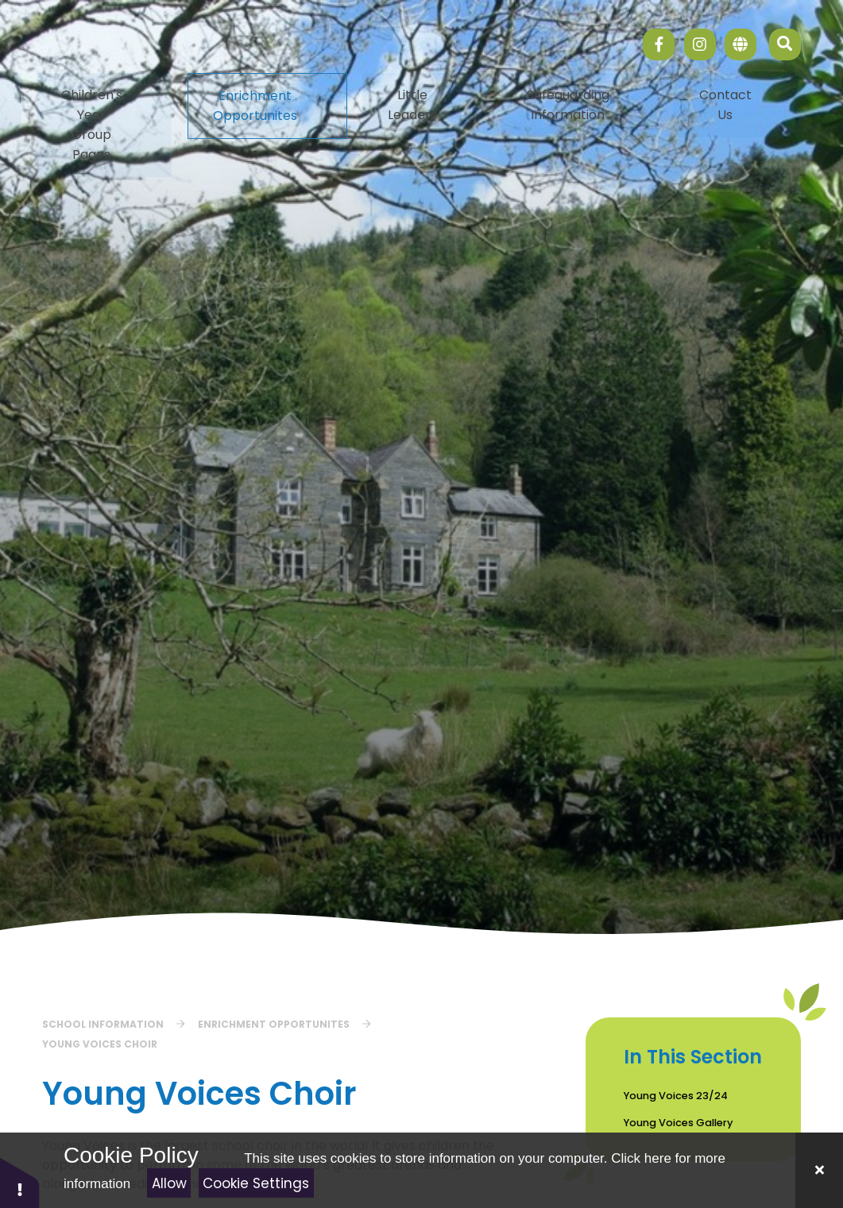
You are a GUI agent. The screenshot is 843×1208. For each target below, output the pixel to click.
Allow (169, 1183)
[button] (20, 1182)
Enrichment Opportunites (274, 1024)
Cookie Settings (256, 1183)
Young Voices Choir (99, 1044)
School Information (103, 1024)
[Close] (819, 1170)
